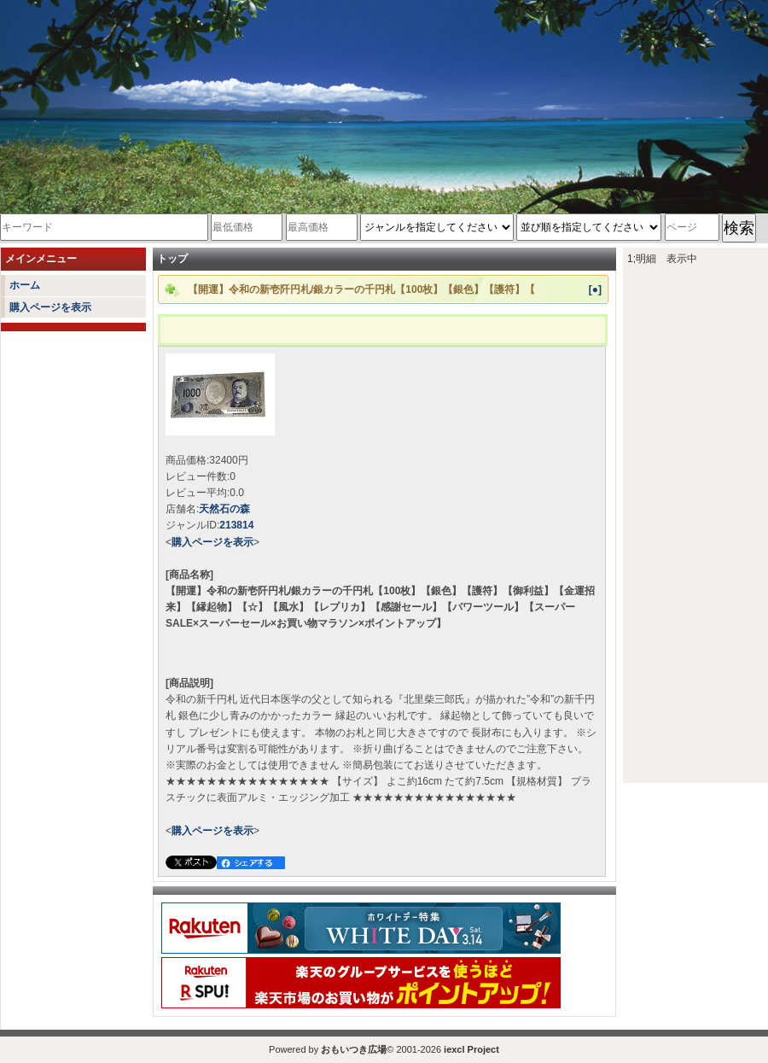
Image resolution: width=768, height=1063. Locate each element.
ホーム (24, 285)
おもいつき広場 (354, 1049)
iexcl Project (471, 1049)
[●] (595, 289)
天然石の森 (224, 509)
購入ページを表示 (50, 307)
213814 (236, 525)
